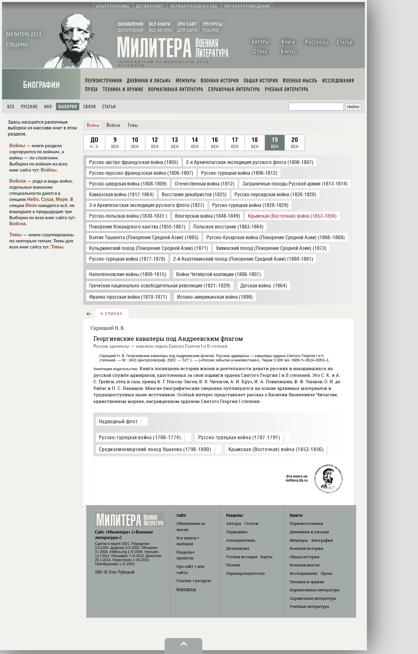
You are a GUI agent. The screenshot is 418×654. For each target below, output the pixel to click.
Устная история (241, 556)
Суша (47, 199)
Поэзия (233, 564)
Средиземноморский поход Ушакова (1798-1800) (155, 449)
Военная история (306, 548)
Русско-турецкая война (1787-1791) (239, 437)
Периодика (236, 531)
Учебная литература (309, 606)
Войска (17, 181)
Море (62, 199)
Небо (33, 199)
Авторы (233, 523)
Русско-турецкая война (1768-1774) (140, 437)
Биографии (41, 85)
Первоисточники (306, 523)
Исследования (303, 573)
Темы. (58, 246)
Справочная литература (313, 598)
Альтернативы (240, 540)
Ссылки (193, 580)
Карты (266, 556)
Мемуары (299, 540)
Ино (48, 107)
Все (11, 107)
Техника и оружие (307, 581)
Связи (89, 107)
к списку (112, 314)
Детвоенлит (238, 548)
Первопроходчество (245, 573)
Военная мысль (305, 564)
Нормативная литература (314, 589)
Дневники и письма (309, 531)
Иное (31, 205)
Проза (326, 573)
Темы (15, 234)
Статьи (109, 107)
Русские (29, 107)
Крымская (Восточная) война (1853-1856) (276, 449)
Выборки (67, 107)
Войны (17, 145)
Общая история (304, 556)
